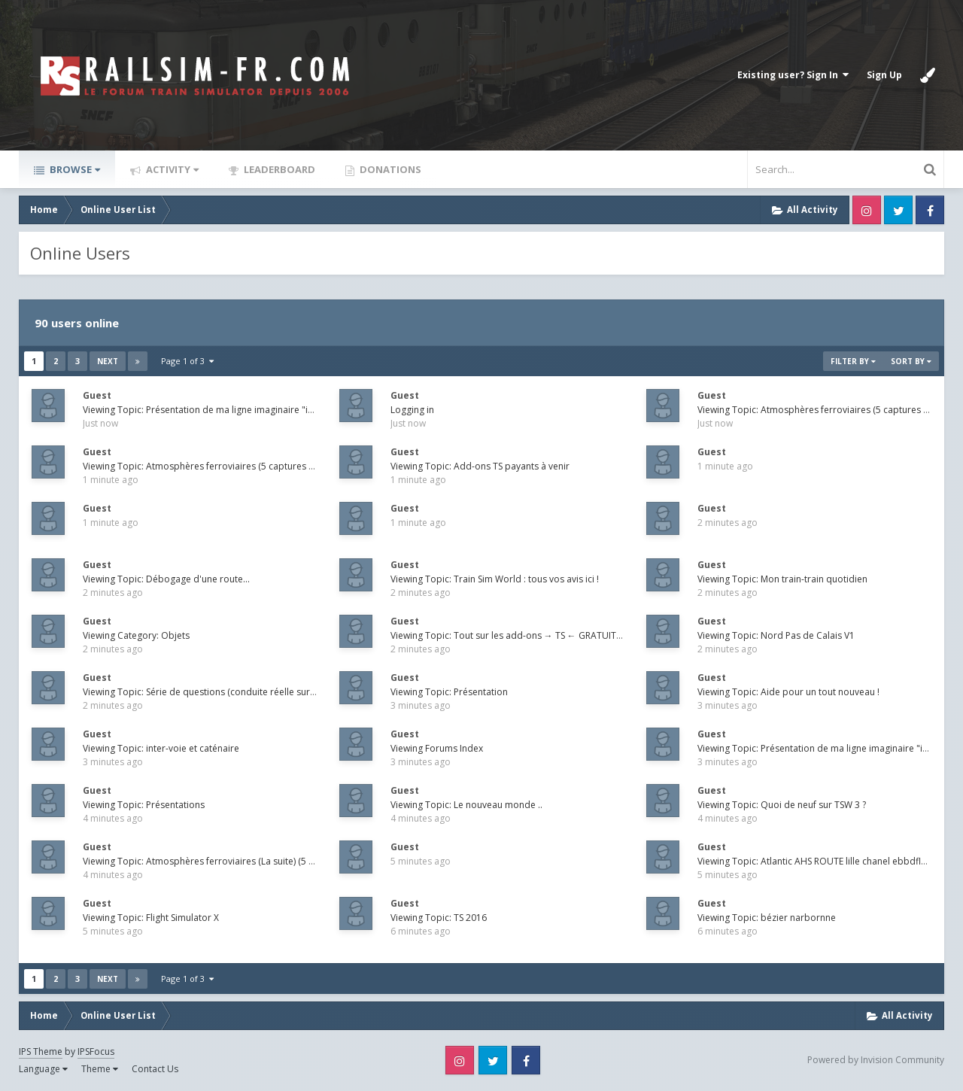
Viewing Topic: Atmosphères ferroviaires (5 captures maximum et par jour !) (244, 466)
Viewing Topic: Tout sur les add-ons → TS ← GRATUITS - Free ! (521, 635)
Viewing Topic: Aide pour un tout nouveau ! (788, 691)
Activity (171, 169)
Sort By (911, 361)
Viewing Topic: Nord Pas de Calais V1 (776, 635)
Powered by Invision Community (875, 1059)
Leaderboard (278, 169)
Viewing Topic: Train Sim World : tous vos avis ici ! (494, 579)
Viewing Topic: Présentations (144, 804)
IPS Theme (40, 1051)
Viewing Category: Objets (136, 635)
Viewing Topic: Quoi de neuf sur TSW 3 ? (781, 804)
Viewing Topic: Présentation (449, 691)
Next (107, 361)
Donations (389, 169)
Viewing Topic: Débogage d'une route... (166, 579)
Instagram (866, 210)
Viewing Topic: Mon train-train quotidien (782, 579)
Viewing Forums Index (436, 748)
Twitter (898, 210)
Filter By (853, 361)
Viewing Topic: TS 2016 (438, 917)
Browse (73, 169)
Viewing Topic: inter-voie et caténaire (161, 748)
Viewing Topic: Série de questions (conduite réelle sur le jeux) (212, 691)
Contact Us (155, 1068)
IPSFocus (95, 1051)
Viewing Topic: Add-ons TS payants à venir (480, 466)
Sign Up (884, 74)
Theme (99, 1068)
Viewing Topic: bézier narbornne (766, 917)
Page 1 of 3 (187, 360)
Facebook (930, 210)
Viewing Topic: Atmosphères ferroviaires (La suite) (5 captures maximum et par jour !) (264, 861)
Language (43, 1068)
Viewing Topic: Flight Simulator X (151, 917)
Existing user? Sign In (793, 74)
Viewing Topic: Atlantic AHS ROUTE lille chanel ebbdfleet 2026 (827, 861)
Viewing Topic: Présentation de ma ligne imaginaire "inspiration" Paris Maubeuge (254, 409)
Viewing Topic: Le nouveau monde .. (466, 804)
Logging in (412, 409)
